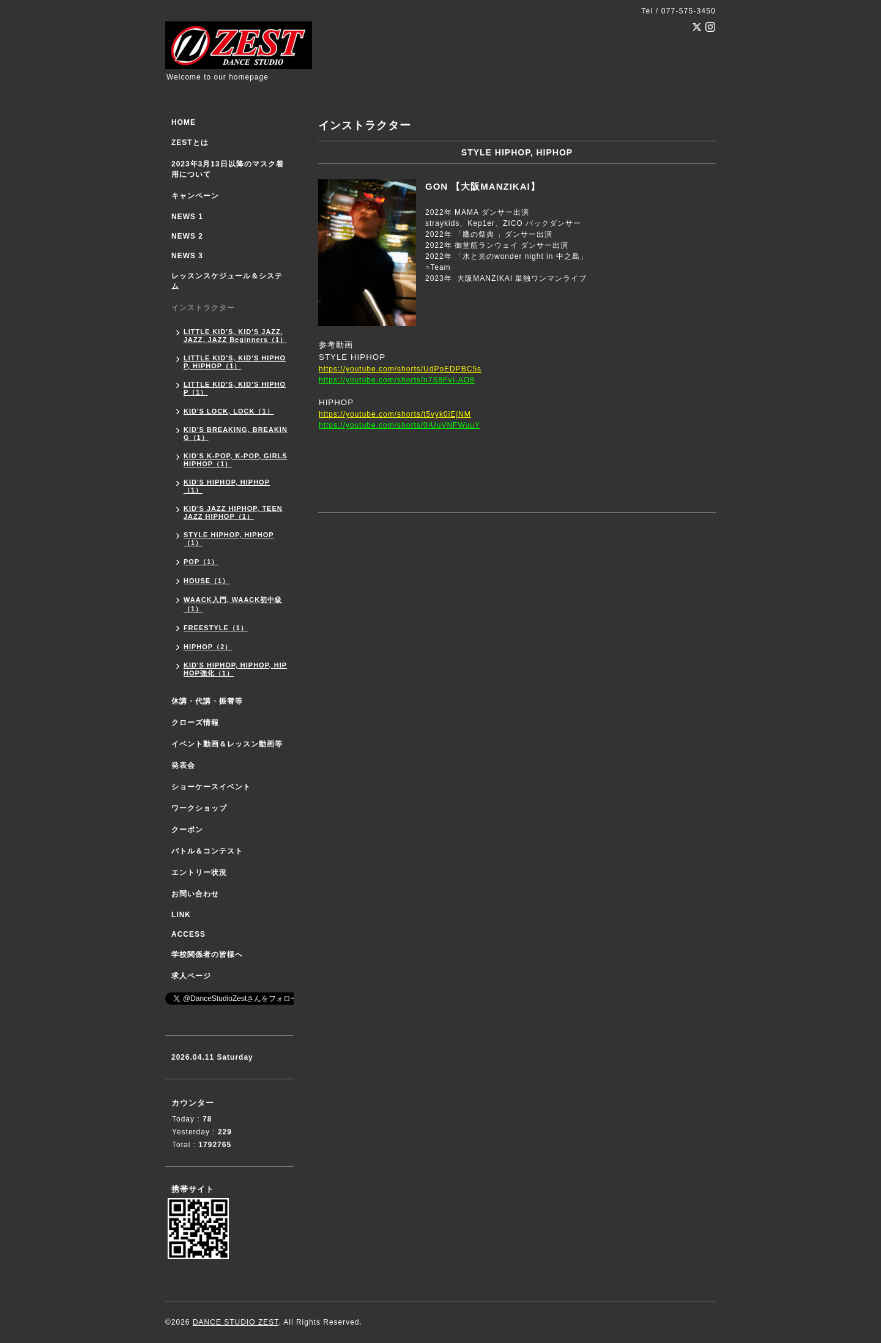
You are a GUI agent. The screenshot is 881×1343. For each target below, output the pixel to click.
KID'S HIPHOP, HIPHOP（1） (227, 486)
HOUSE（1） (206, 580)
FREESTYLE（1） (216, 627)
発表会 (183, 765)
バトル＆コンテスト (207, 851)
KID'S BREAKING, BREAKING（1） (236, 433)
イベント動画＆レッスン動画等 (227, 744)
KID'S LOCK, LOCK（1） (229, 411)
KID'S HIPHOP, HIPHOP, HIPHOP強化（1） (235, 669)
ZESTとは (190, 142)
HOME (183, 122)
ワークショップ (199, 808)
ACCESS (188, 934)
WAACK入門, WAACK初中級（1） (233, 604)
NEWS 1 (187, 216)
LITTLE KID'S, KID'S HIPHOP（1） (235, 388)
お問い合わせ (195, 894)
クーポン (187, 829)
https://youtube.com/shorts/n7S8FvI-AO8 (397, 380)
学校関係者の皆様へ (207, 954)
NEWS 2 (187, 236)
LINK (181, 914)
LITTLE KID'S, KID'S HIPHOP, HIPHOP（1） (235, 362)
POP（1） (201, 561)
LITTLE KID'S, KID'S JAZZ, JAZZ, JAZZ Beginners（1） (235, 335)
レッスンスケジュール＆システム (227, 281)
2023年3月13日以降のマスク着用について (227, 169)
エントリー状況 (199, 872)
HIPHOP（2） (208, 646)
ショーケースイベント (211, 787)
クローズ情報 (195, 722)
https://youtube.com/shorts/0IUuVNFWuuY (399, 425)
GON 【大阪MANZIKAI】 (482, 186)
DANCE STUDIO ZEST (235, 1322)
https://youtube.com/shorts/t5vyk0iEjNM (395, 414)
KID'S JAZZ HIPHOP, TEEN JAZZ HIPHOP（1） (233, 512)
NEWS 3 (187, 255)
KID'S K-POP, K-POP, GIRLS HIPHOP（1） (236, 459)
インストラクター (203, 307)
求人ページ (191, 976)
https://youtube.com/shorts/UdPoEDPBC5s (400, 369)
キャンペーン (195, 196)
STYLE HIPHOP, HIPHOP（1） (229, 538)
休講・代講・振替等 (207, 701)
